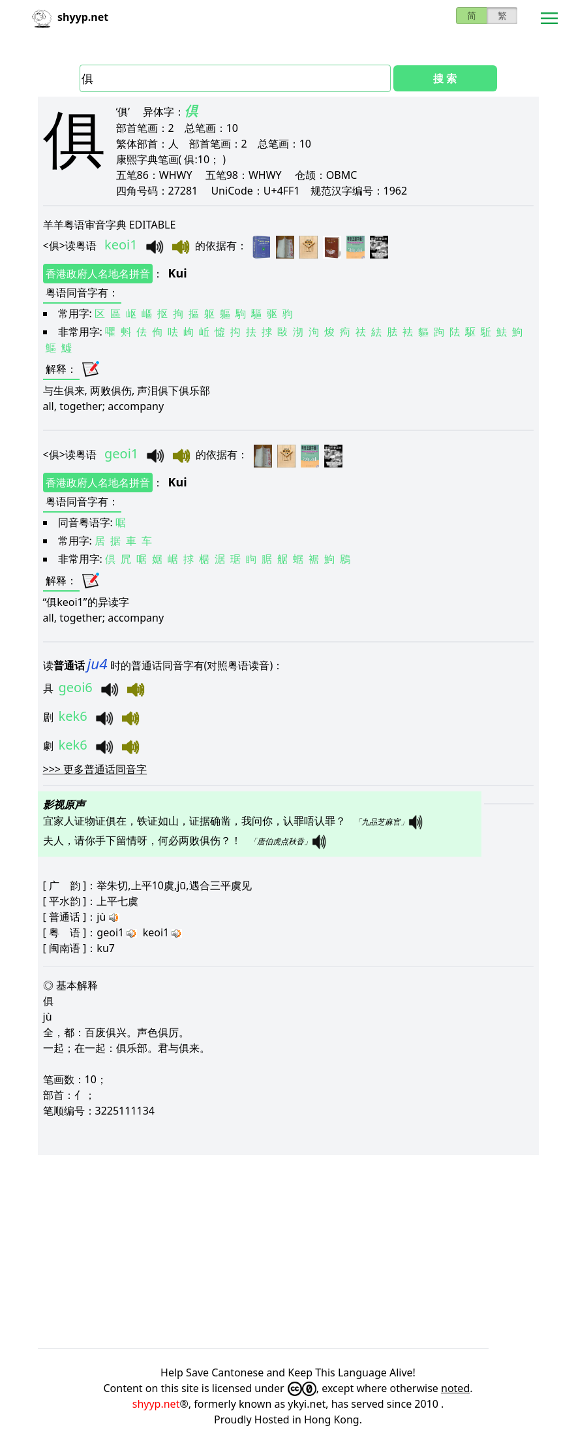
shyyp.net (156, 1404)
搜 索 (445, 78)
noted (455, 1388)
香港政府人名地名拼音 (98, 273)
